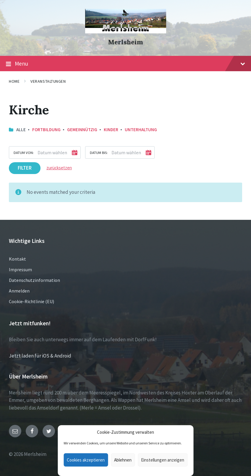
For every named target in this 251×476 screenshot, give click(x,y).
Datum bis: (99, 152)
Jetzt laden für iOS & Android (40, 355)
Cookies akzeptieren (86, 460)
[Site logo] (125, 31)
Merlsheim (125, 42)
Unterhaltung (141, 129)
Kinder (111, 129)
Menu (125, 64)
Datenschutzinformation (34, 280)
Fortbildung (46, 129)
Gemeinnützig (82, 129)
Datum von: (24, 152)
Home (14, 81)
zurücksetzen (59, 167)
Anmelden (19, 291)
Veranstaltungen (48, 81)
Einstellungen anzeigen (162, 460)
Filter (25, 168)
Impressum (20, 269)
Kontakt (17, 259)
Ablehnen (123, 460)
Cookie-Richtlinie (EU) (31, 301)
